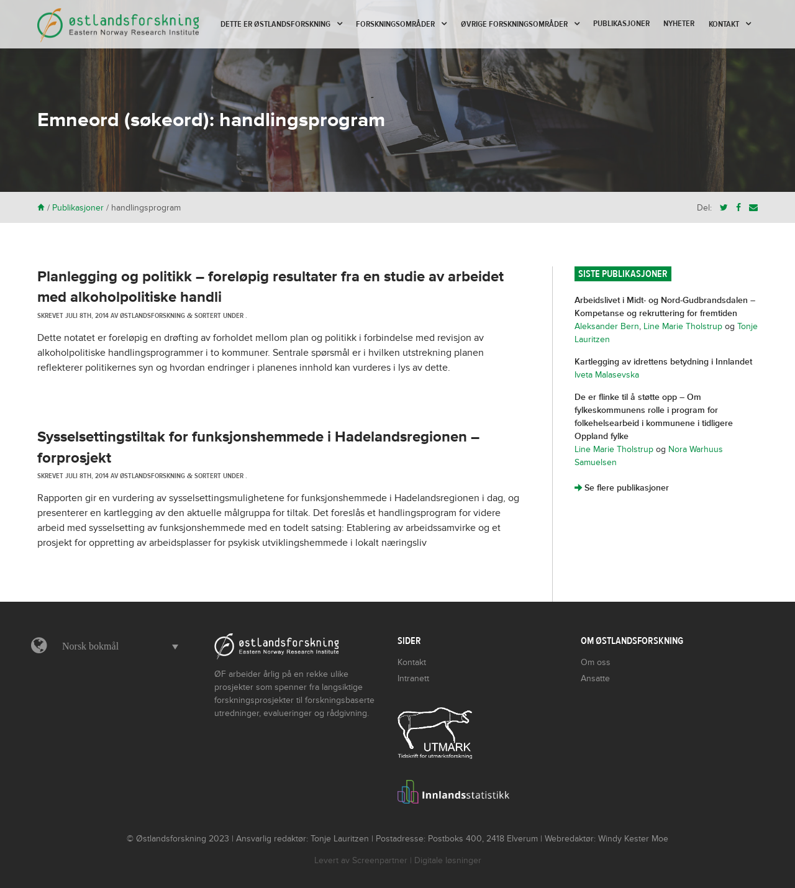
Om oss (596, 662)
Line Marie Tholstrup (682, 326)
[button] (117, 646)
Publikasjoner (621, 23)
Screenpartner (379, 860)
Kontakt (724, 24)
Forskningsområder (395, 24)
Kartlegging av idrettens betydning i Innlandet (663, 361)
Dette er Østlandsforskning (275, 24)
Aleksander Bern (607, 326)
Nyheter (678, 23)
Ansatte (595, 678)
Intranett (413, 678)
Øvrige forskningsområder (514, 24)
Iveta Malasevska (607, 374)
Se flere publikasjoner (622, 488)
